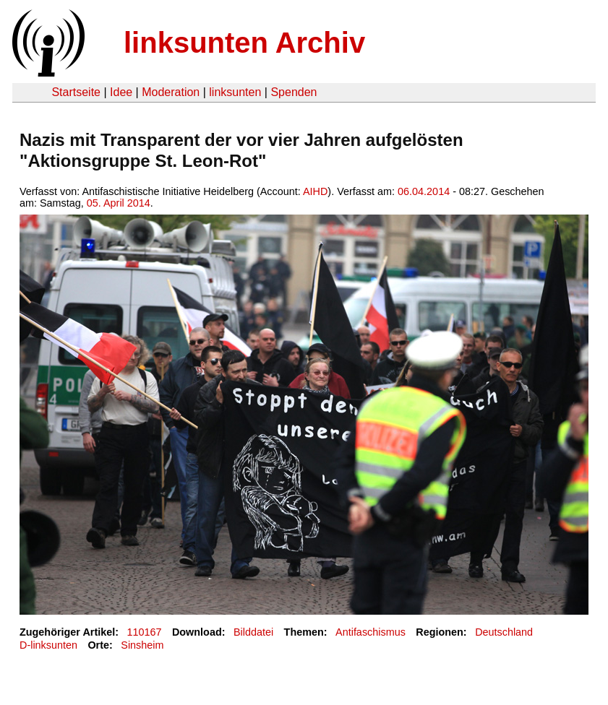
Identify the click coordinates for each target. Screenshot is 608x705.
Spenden (293, 92)
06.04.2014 (424, 191)
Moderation (171, 92)
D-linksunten (48, 645)
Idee (121, 92)
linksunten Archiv (244, 43)
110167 (144, 632)
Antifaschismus (370, 632)
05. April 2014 (118, 203)
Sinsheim (142, 645)
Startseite (75, 92)
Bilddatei (253, 632)
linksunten (235, 92)
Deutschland (504, 632)
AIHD (315, 191)
